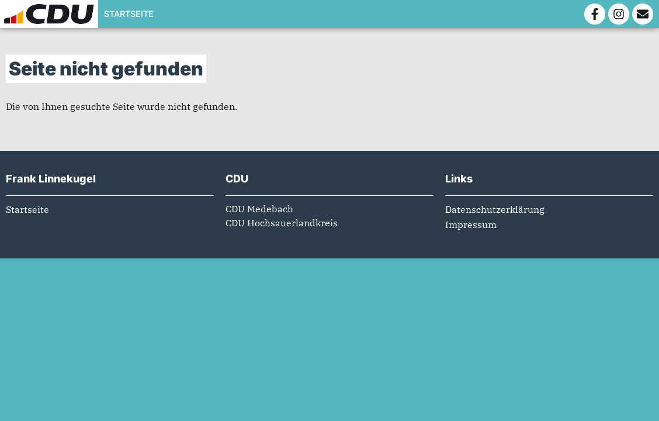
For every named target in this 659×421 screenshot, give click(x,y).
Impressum (471, 231)
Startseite (129, 14)
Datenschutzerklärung (494, 216)
